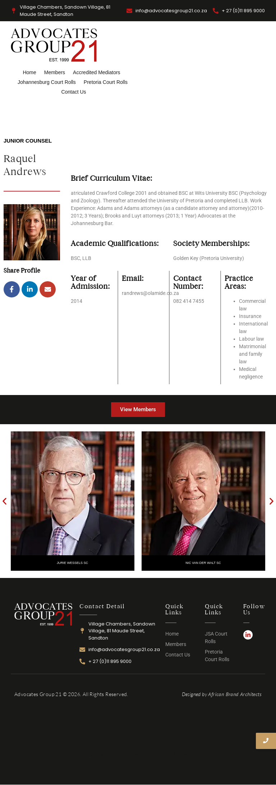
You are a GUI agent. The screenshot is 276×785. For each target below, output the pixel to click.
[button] (4, 501)
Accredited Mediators (96, 72)
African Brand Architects (235, 694)
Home (29, 72)
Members (54, 72)
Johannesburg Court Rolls (47, 82)
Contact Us (73, 92)
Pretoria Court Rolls (106, 82)
